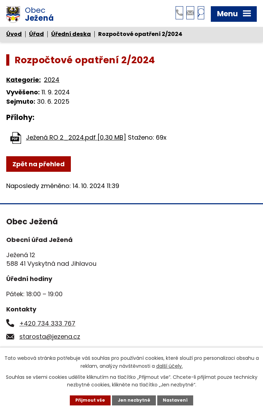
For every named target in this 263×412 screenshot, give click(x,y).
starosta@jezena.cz (49, 338)
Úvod (14, 36)
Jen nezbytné (134, 399)
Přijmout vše (87, 399)
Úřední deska (71, 36)
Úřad (36, 36)
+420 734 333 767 (47, 325)
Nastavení (178, 399)
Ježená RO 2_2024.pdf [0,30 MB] (76, 139)
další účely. (169, 365)
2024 (51, 82)
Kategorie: (23, 82)
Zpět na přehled (38, 166)
